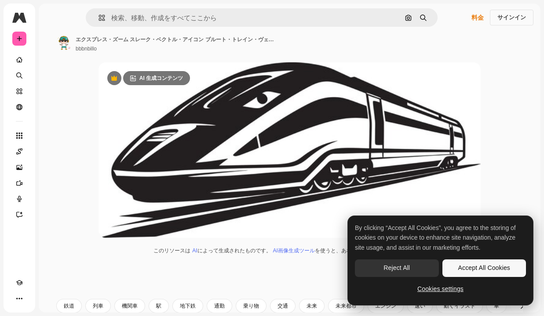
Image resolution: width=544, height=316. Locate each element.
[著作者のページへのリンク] (64, 43)
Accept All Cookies (484, 267)
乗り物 (251, 306)
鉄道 (69, 306)
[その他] (19, 298)
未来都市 (346, 306)
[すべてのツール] (19, 136)
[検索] (19, 75)
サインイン (511, 17)
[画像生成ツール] (19, 167)
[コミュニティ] (19, 107)
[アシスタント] (19, 215)
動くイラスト (459, 306)
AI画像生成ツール (294, 251)
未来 (312, 306)
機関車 (130, 306)
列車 (98, 306)
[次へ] (522, 306)
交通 (282, 306)
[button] (98, 17)
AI (194, 251)
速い (420, 306)
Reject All (396, 267)
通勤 (219, 306)
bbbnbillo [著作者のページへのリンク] (86, 49)
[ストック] (19, 91)
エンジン (385, 306)
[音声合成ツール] (19, 199)
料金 (477, 17)
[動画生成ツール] (19, 183)
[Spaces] (19, 151)
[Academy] (19, 283)
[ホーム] (19, 60)
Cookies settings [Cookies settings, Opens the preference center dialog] (440, 288)
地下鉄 (188, 306)
